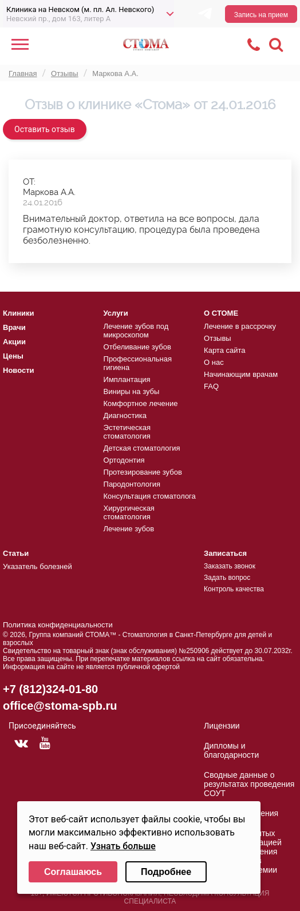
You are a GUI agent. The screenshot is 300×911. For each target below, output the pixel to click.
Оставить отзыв (44, 129)
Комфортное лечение (141, 403)
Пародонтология (132, 484)
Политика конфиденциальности (58, 624)
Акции (14, 341)
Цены (13, 356)
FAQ (211, 386)
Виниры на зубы (132, 391)
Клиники (18, 313)
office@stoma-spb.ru (60, 705)
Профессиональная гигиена (138, 363)
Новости (18, 370)
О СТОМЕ (221, 313)
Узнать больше (123, 846)
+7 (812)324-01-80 (50, 689)
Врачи (14, 327)
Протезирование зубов (143, 472)
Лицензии (221, 725)
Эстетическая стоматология (127, 431)
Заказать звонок (229, 566)
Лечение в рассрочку (240, 326)
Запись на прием (261, 15)
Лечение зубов (129, 528)
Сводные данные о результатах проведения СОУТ (249, 784)
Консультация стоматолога (150, 496)
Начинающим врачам (241, 374)
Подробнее (166, 872)
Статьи (16, 553)
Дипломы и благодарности (231, 750)
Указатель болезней (37, 566)
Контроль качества (234, 589)
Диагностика (125, 415)
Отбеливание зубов (137, 347)
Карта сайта (224, 350)
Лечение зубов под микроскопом (136, 330)
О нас (214, 362)
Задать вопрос (227, 578)
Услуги (116, 313)
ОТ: (29, 182)
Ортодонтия (124, 460)
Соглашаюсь (73, 872)
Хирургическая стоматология (129, 512)
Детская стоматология (142, 448)
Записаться (225, 553)
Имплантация (127, 379)
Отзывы (217, 338)
